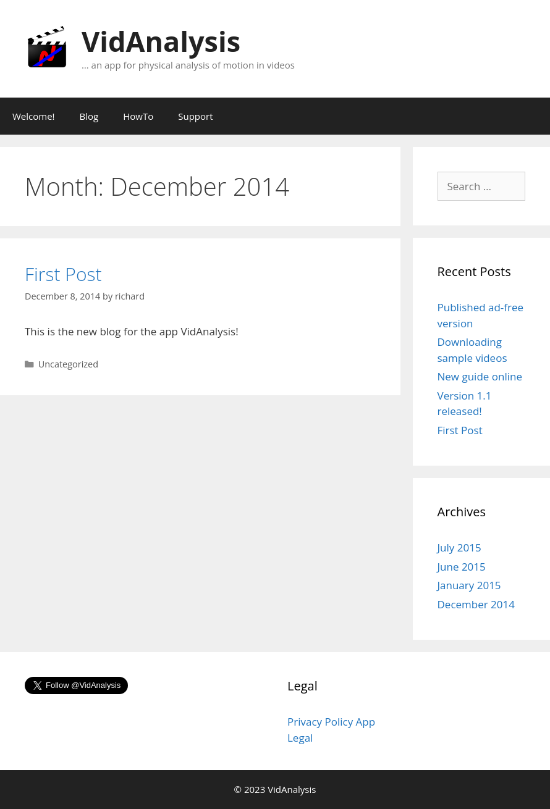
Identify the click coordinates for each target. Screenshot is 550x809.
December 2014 (476, 604)
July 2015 (459, 547)
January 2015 (469, 585)
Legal (300, 738)
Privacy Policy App (331, 722)
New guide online (480, 376)
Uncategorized (68, 364)
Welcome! (33, 116)
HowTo (138, 116)
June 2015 (462, 567)
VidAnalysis (161, 41)
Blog (89, 116)
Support (195, 116)
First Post (63, 274)
